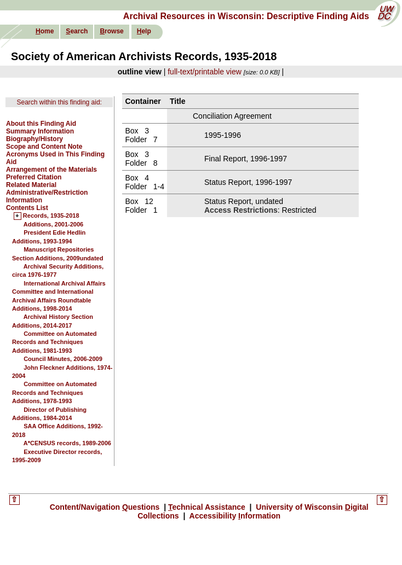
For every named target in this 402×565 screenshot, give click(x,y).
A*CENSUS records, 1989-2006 (67, 443)
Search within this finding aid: (58, 102)
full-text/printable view (205, 71)
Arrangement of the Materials (51, 169)
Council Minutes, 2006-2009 (63, 359)
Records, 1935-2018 (51, 216)
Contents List (27, 208)
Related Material (31, 185)
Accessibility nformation (233, 515)
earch (77, 31)
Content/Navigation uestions (106, 507)
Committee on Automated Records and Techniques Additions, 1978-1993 (54, 392)
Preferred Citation (33, 177)
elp (144, 31)
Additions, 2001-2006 (53, 224)
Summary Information (40, 131)
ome (45, 31)
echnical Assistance (208, 507)
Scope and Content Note (44, 146)
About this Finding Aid (41, 123)
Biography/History (34, 139)
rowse (111, 31)
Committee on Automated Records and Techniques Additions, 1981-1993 (54, 342)
